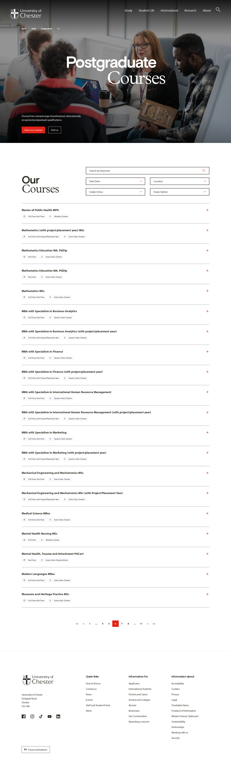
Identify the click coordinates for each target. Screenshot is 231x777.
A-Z (58, 28)
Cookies (175, 688)
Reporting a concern (139, 721)
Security (175, 738)
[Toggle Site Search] (218, 9)
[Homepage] (25, 14)
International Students (140, 688)
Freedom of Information (183, 710)
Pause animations (35, 749)
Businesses (134, 710)
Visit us (54, 130)
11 (141, 623)
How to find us (93, 683)
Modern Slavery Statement (185, 716)
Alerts (89, 710)
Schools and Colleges (139, 699)
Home (24, 28)
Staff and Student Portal (98, 705)
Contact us (91, 688)
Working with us (179, 732)
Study (33, 28)
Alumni (132, 705)
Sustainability (178, 721)
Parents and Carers (138, 694)
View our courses (33, 130)
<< (77, 623)
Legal (174, 699)
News (89, 694)
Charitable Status (180, 705)
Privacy (175, 694)
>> (154, 623)
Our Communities (138, 716)
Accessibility (177, 683)
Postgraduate (46, 28)
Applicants (134, 683)
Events (89, 699)
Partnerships (177, 727)
